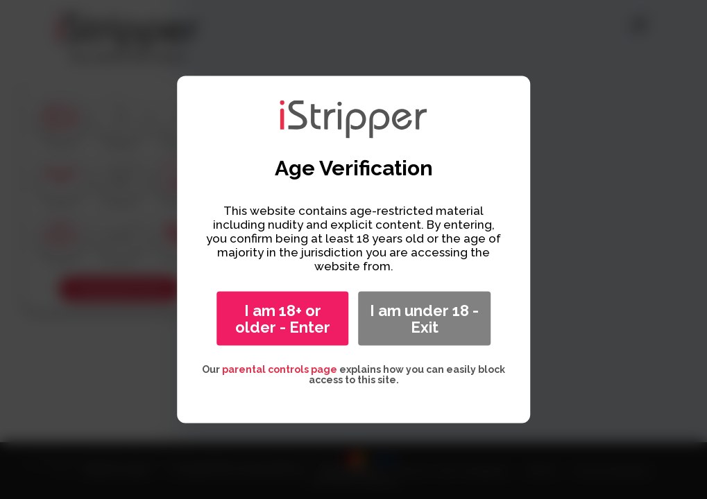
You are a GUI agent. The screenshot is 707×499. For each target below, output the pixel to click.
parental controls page (279, 369)
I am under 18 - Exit (424, 318)
